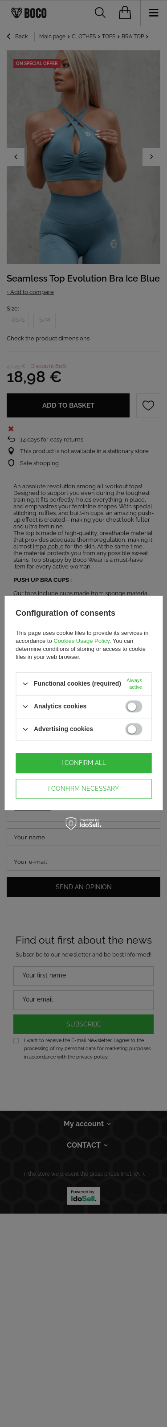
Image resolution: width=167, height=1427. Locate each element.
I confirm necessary (83, 788)
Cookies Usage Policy (81, 641)
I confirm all (83, 762)
